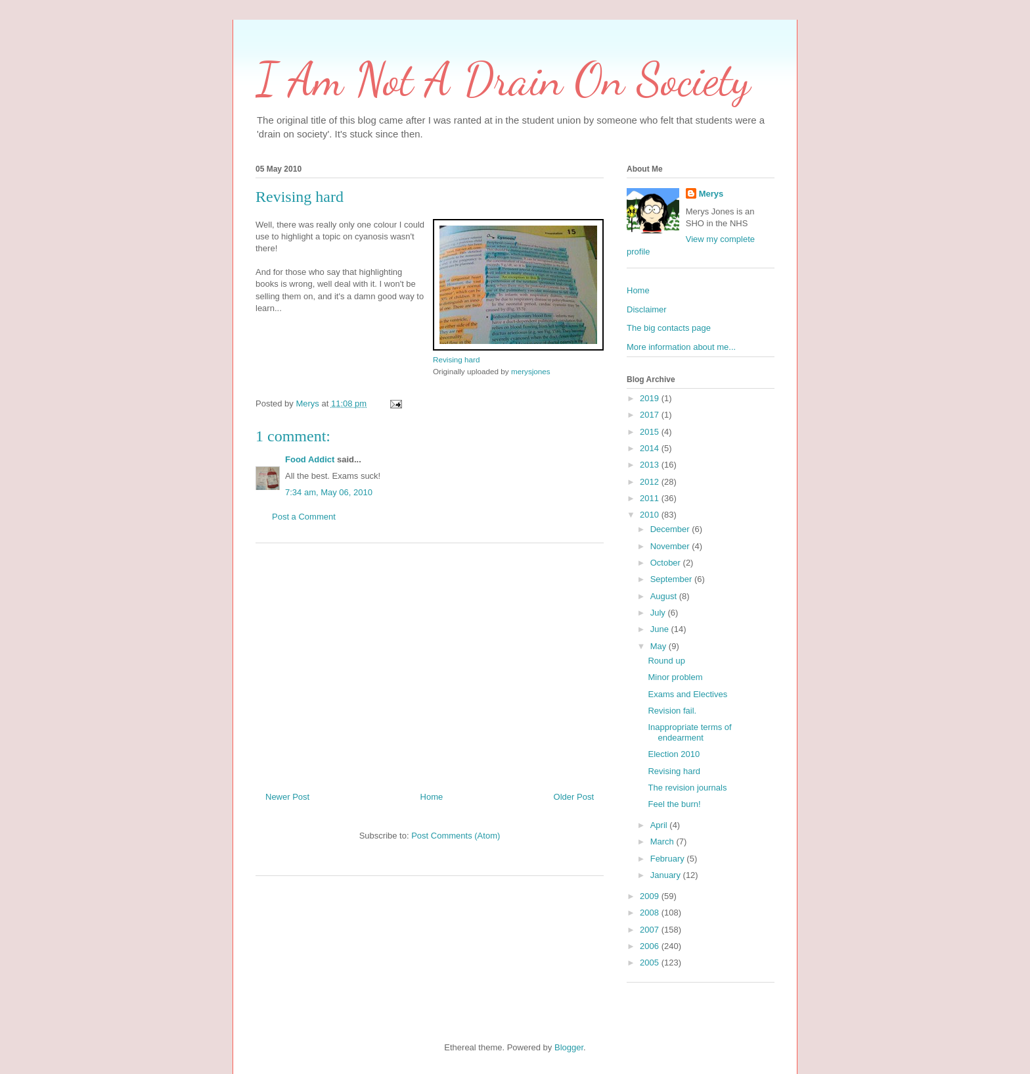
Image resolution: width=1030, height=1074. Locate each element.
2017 (650, 415)
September (672, 579)
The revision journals (687, 788)
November (671, 546)
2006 (650, 946)
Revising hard (456, 359)
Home (431, 797)
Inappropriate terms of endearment (689, 732)
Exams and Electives (687, 694)
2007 (650, 930)
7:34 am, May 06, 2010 (328, 492)
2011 (650, 498)
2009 (650, 896)
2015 (650, 432)
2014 (650, 448)
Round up (666, 661)
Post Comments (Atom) (455, 836)
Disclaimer (647, 309)
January (666, 875)
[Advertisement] (429, 662)
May (659, 646)
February (668, 859)
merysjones (530, 371)
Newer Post (287, 797)
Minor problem (675, 677)
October (666, 563)
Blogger (568, 1047)
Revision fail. (672, 711)
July (659, 613)
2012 (650, 482)
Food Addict (309, 459)
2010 (650, 515)
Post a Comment (304, 517)
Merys (711, 194)
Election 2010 (674, 754)
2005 (650, 962)
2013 (650, 465)
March (663, 841)
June (660, 629)
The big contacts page (669, 328)
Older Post (574, 797)
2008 (650, 912)
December (671, 529)
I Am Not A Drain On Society (503, 79)
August (664, 596)
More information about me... (681, 347)
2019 (650, 398)
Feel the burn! (674, 804)
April (660, 825)
